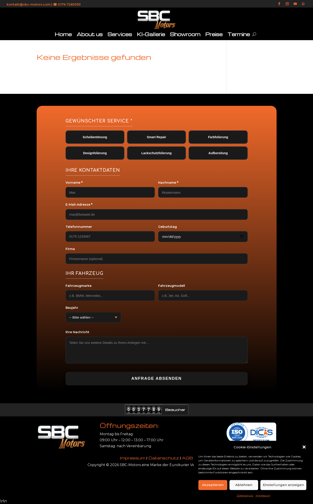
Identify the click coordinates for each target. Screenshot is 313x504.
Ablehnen (243, 485)
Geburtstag (167, 227)
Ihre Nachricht (77, 332)
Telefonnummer (79, 227)
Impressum (263, 495)
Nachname (168, 183)
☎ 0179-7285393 (67, 4)
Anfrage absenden (156, 378)
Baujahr (72, 308)
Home (63, 34)
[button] (304, 447)
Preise (214, 34)
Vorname (74, 183)
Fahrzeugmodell (171, 286)
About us (90, 34)
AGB (187, 457)
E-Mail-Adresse (79, 205)
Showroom (185, 34)
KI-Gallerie (151, 34)
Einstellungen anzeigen (283, 485)
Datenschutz (245, 495)
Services (120, 34)
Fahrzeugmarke (79, 286)
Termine (238, 34)
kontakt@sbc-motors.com (28, 4)
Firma (70, 249)
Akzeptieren (212, 485)
